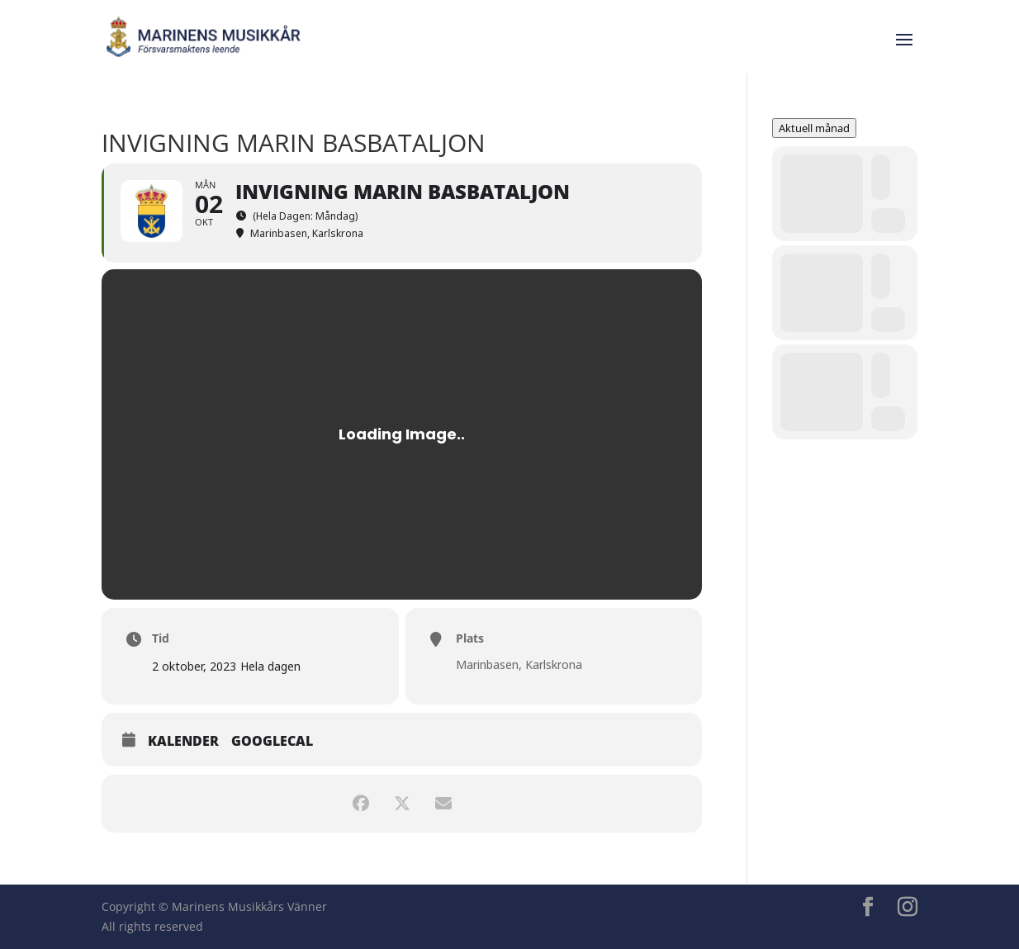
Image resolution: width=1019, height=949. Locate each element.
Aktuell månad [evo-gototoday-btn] (814, 128)
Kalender (183, 741)
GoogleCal (272, 741)
